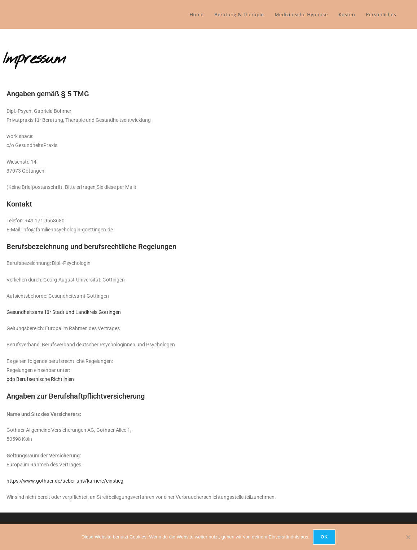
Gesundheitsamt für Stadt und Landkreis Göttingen (63, 312)
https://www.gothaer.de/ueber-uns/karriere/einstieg (64, 481)
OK (324, 537)
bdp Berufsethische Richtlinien (40, 379)
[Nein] (408, 537)
